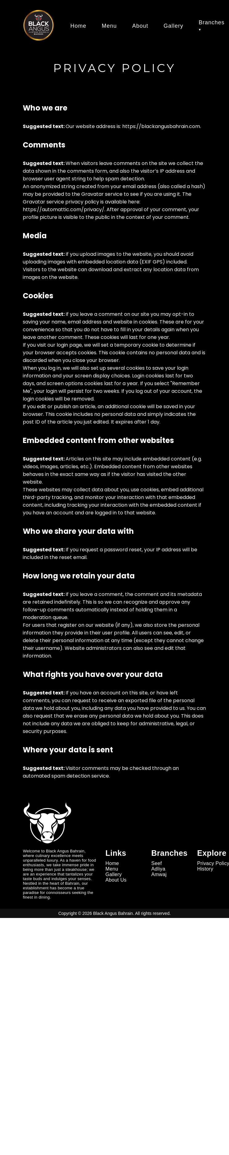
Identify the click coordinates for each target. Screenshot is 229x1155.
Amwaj (159, 874)
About (140, 26)
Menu (109, 26)
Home (78, 26)
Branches (212, 22)
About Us (116, 880)
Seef (156, 863)
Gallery (173, 26)
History (205, 868)
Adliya (158, 868)
